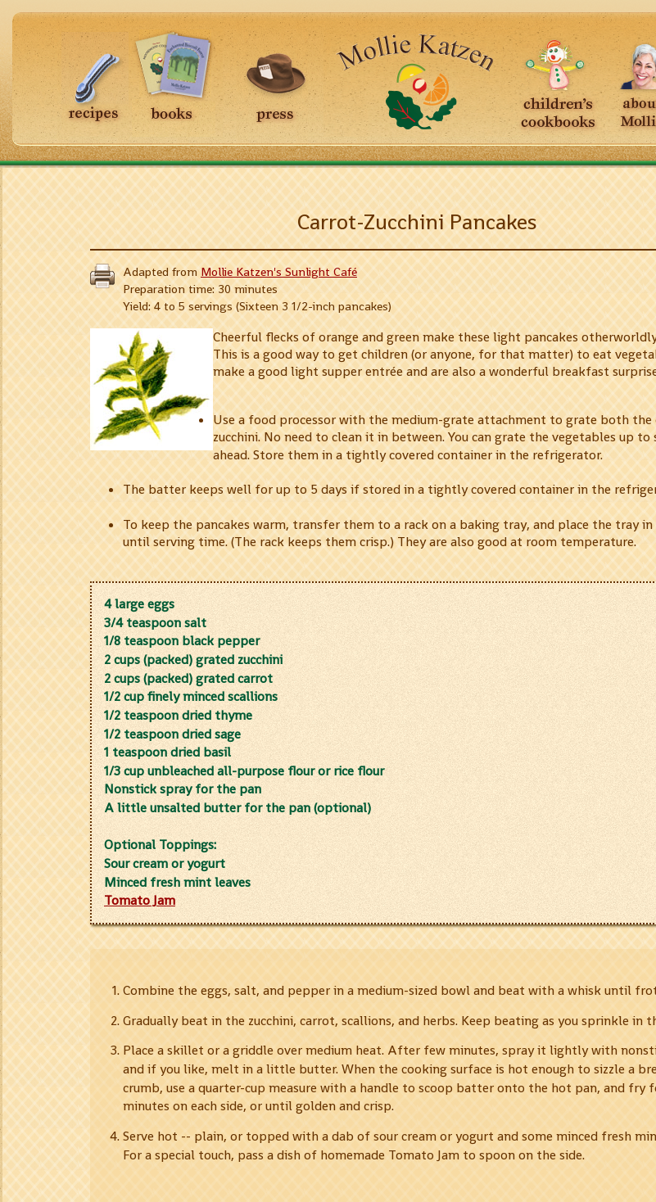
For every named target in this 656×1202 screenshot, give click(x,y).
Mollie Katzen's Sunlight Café (279, 271)
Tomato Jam (139, 900)
